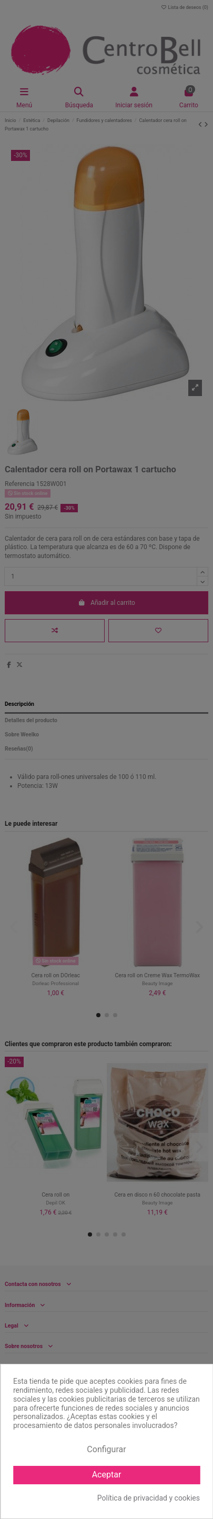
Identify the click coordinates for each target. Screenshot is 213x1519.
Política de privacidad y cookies (148, 1498)
